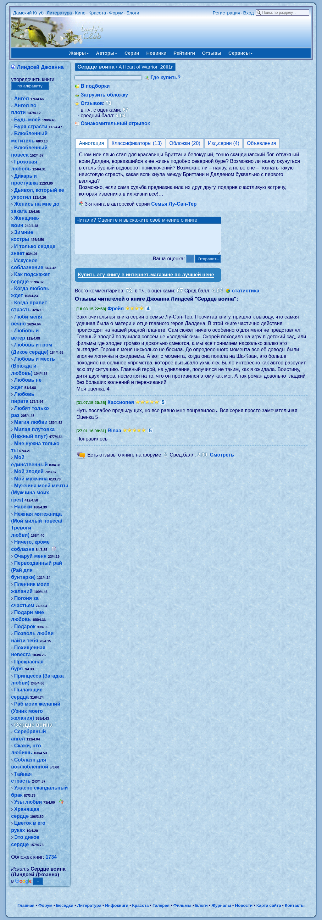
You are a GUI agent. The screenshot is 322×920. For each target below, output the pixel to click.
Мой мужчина (31, 478)
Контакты (295, 905)
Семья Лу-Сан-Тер (174, 204)
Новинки (156, 53)
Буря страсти (30, 126)
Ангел (21, 98)
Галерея (161, 905)
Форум (116, 12)
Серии (132, 53)
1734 (51, 857)
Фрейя (116, 314)
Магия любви (30, 422)
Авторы (106, 53)
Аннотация (91, 143)
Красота (97, 12)
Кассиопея (121, 408)
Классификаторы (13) (137, 143)
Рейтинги (184, 53)
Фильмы (182, 905)
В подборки (95, 86)
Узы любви (28, 802)
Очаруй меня (30, 556)
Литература (59, 12)
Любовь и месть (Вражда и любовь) (33, 366)
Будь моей (27, 119)
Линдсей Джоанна (40, 67)
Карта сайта (268, 905)
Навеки (23, 506)
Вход (248, 12)
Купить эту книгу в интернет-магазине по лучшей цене (146, 280)
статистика (245, 296)
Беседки (64, 905)
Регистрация (226, 12)
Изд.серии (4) (223, 143)
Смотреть (222, 460)
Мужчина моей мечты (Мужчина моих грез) (39, 492)
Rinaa (114, 436)
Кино (80, 12)
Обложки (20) (184, 143)
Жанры (79, 53)
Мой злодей (29, 471)
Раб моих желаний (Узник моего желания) (35, 711)
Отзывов (91, 103)
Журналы (221, 905)
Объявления (261, 143)
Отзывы (211, 53)
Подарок (25, 626)
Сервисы (240, 53)
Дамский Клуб (28, 12)
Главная (25, 905)
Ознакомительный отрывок (115, 123)
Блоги (132, 12)
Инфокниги (116, 905)
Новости (244, 905)
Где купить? (165, 77)
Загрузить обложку (104, 94)
